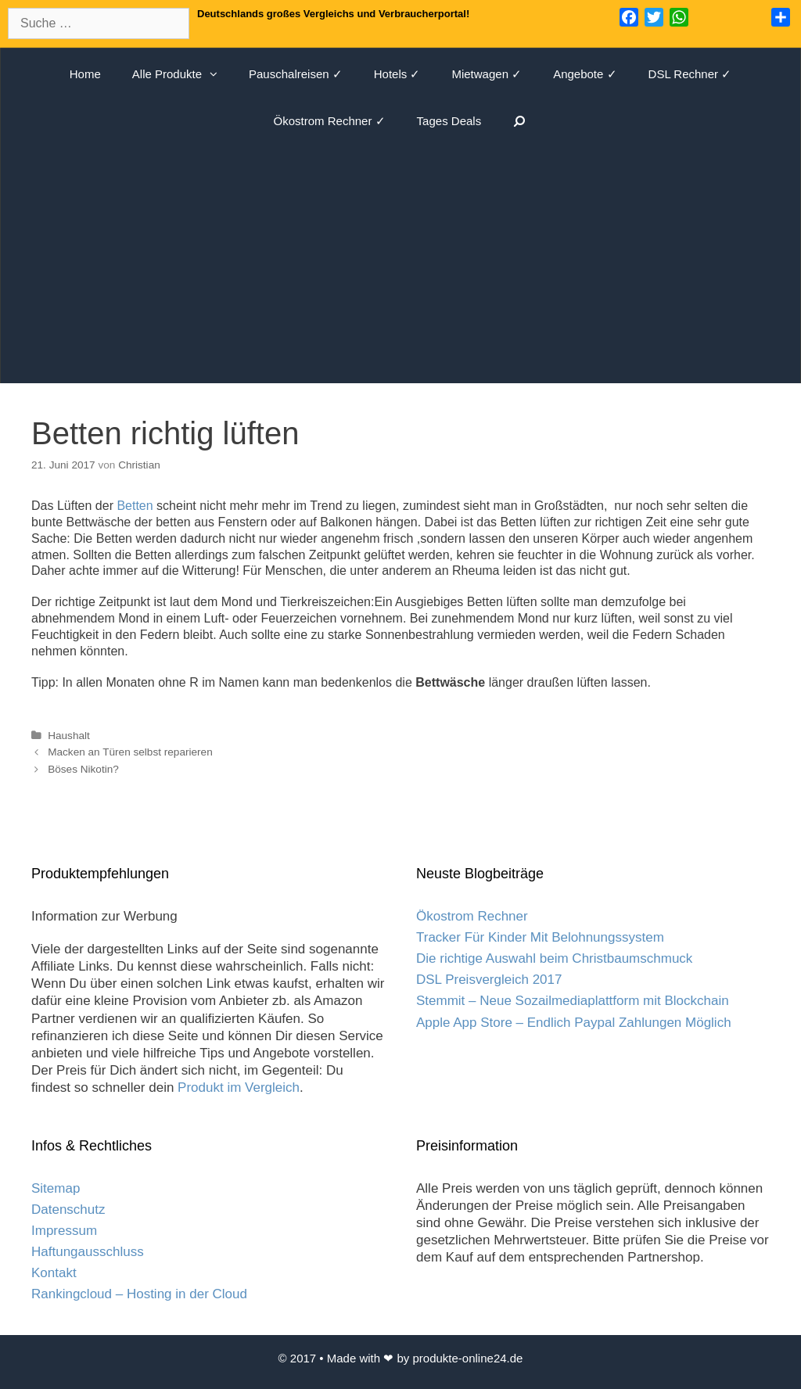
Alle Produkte (182, 74)
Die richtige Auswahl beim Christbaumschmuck (554, 958)
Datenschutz (68, 1209)
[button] (217, 74)
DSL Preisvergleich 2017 (489, 979)
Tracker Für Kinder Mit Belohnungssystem (540, 937)
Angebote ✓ (584, 74)
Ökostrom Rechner (472, 916)
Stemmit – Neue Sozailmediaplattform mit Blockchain (572, 1000)
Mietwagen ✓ (486, 74)
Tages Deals (449, 120)
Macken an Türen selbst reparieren (130, 752)
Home (85, 74)
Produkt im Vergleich (239, 1087)
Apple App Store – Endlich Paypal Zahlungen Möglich (573, 1022)
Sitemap (55, 1188)
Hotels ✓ (397, 74)
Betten (135, 505)
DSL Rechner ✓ (690, 74)
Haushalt (69, 735)
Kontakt (54, 1272)
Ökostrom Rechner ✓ (330, 120)
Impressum (64, 1230)
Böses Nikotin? (83, 769)
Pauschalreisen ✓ (296, 74)
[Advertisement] (400, 262)
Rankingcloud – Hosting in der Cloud (139, 1294)
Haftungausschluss (87, 1251)
